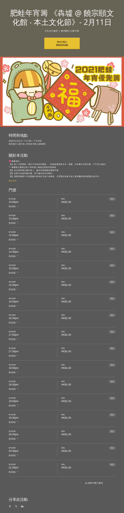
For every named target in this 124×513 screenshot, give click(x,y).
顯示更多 (13, 181)
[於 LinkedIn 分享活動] (22, 506)
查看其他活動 (62, 44)
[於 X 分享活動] (16, 506)
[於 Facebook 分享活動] (10, 506)
